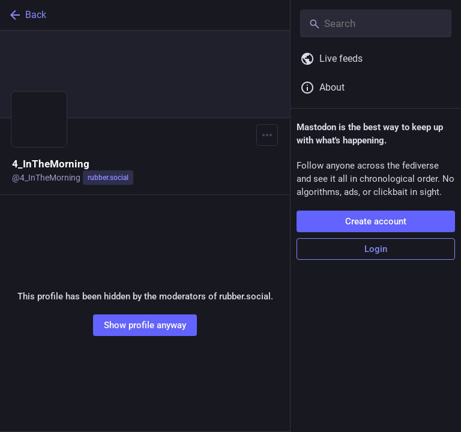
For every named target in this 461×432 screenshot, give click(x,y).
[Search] (375, 23)
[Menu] (267, 135)
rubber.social (108, 177)
